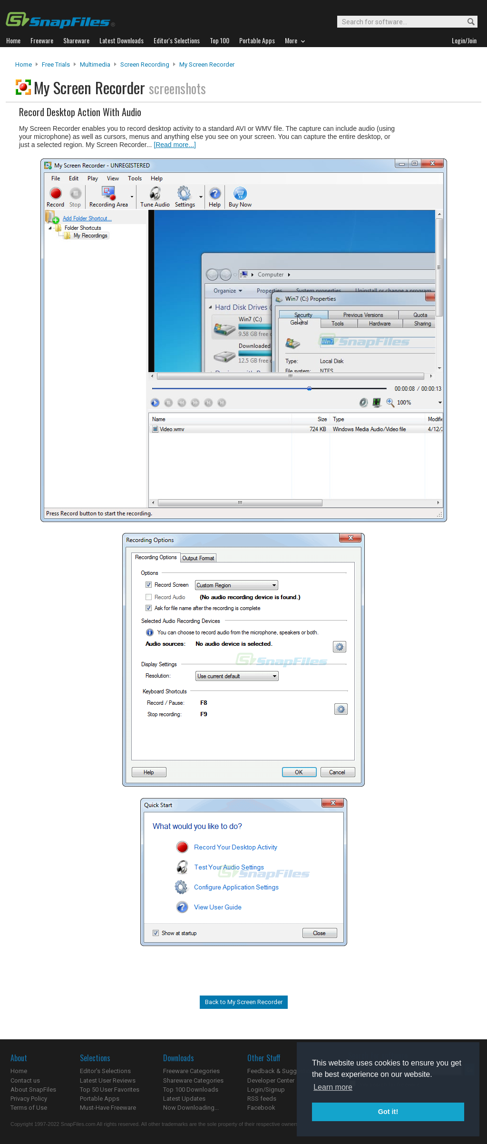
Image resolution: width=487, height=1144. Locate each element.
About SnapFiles (33, 1089)
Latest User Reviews (108, 1080)
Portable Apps (99, 1098)
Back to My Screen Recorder (243, 1002)
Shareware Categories (193, 1080)
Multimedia (95, 64)
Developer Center (270, 1080)
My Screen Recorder (206, 64)
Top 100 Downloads (190, 1089)
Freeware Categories (191, 1071)
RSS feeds (261, 1098)
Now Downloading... (191, 1107)
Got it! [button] (388, 1111)
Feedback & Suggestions (282, 1071)
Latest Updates (184, 1098)
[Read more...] (175, 144)
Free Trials (56, 64)
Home (23, 64)
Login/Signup (266, 1089)
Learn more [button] (332, 1087)
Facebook (261, 1107)
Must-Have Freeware (108, 1107)
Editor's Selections (105, 1071)
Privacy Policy (28, 1098)
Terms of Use (28, 1107)
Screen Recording (144, 64)
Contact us (25, 1080)
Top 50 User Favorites (109, 1089)
